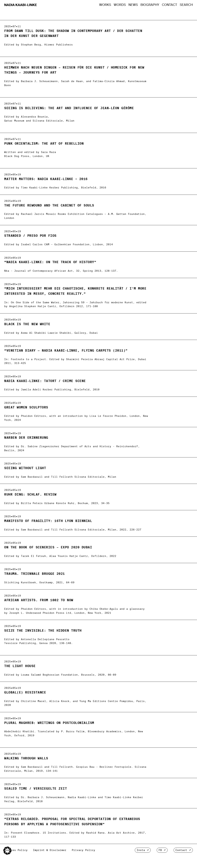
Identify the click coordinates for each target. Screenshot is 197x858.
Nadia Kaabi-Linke (20, 5)
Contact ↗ (183, 850)
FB (160, 850)
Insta (141, 850)
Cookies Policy (16, 850)
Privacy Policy (83, 850)
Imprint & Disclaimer (49, 850)
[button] (7, 850)
